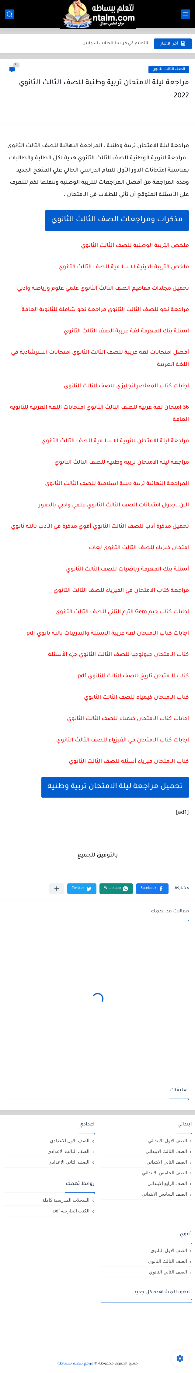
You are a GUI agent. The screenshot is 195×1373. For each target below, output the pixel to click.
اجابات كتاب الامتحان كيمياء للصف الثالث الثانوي (128, 719)
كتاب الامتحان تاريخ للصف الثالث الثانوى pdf (133, 676)
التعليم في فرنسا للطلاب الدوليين (115, 43)
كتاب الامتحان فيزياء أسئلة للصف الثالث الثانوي (129, 762)
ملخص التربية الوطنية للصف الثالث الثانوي (135, 246)
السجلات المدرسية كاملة (65, 1200)
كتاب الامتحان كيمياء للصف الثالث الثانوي (136, 698)
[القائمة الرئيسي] (185, 14)
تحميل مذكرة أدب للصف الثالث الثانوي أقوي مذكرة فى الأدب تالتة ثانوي (100, 527)
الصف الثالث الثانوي (168, 69)
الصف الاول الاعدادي (69, 1140)
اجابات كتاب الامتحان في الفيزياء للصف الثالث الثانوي (122, 740)
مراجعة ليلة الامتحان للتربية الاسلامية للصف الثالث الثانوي (115, 441)
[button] (152, 888)
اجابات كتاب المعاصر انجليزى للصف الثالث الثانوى (126, 386)
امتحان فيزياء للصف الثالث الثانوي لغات (139, 548)
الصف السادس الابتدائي (164, 1194)
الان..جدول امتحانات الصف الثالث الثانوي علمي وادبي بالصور (114, 505)
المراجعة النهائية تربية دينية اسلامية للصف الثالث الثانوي (117, 484)
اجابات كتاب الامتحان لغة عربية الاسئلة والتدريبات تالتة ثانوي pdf (107, 634)
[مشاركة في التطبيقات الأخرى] (56, 888)
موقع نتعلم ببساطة (75, 1364)
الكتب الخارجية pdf (71, 1210)
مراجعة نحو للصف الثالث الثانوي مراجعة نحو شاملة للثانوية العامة (105, 310)
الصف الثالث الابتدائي (166, 1151)
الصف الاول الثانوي (169, 1250)
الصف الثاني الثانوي (168, 1271)
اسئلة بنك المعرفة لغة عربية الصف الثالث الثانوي (126, 331)
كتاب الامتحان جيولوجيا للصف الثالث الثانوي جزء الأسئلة (118, 655)
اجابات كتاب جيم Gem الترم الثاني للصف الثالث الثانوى (122, 612)
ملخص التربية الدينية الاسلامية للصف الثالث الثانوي (123, 267)
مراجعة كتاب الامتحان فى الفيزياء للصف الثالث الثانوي (121, 591)
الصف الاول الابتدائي (167, 1140)
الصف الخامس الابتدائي (164, 1172)
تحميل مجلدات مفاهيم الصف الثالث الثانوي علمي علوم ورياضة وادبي (103, 289)
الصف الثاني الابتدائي (167, 1162)
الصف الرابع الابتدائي (167, 1183)
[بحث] (9, 14)
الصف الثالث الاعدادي (68, 1151)
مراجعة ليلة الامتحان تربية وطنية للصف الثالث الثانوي (121, 463)
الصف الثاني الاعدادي (68, 1162)
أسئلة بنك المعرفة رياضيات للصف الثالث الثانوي (127, 570)
